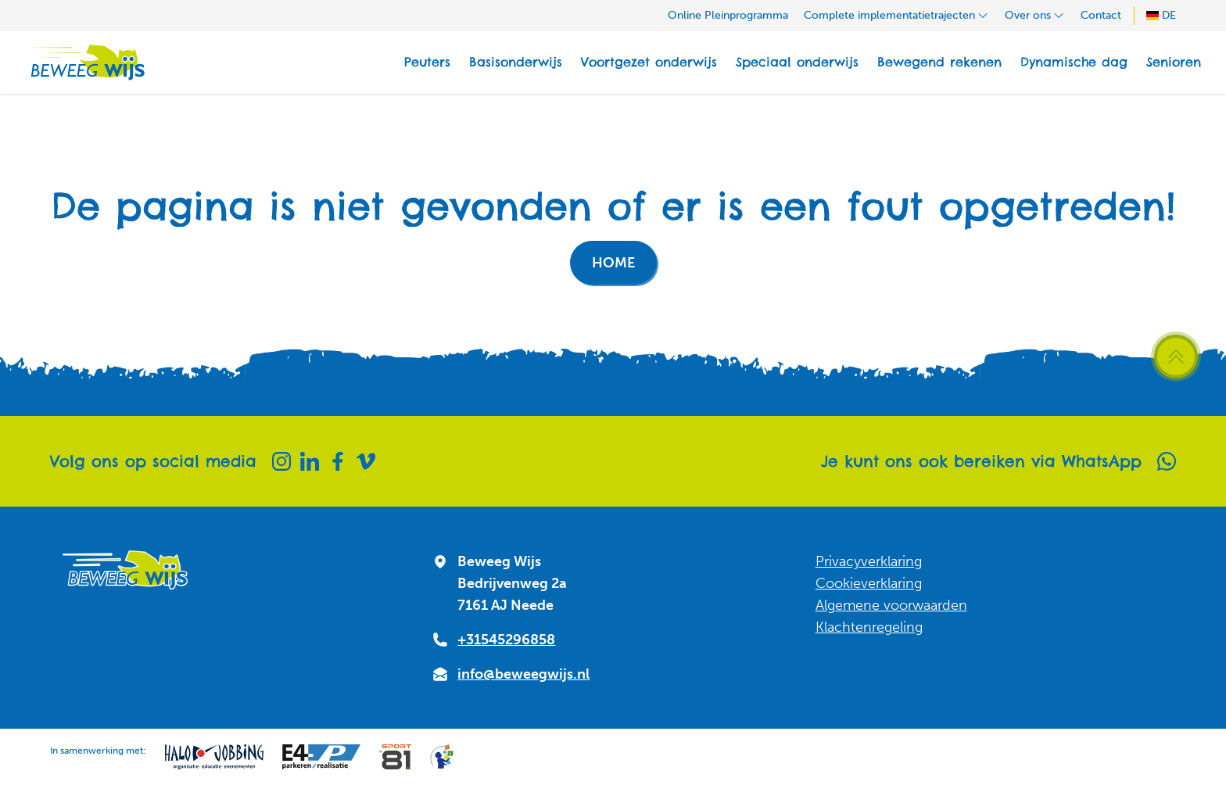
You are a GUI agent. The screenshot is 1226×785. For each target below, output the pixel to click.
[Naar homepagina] (85, 62)
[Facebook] (337, 461)
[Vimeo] (366, 461)
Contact (1101, 15)
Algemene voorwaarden (891, 605)
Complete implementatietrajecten (896, 15)
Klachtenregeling (869, 627)
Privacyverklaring (869, 561)
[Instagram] (281, 461)
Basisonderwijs (515, 62)
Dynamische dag (1073, 62)
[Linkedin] (309, 461)
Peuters (427, 62)
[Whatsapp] (1166, 461)
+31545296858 (506, 639)
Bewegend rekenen (939, 62)
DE (1161, 15)
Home (613, 262)
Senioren (1173, 62)
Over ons (1035, 15)
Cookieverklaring (869, 583)
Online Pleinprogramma (728, 15)
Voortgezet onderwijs (649, 62)
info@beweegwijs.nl (523, 674)
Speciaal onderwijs (797, 62)
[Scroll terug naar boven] (1176, 357)
